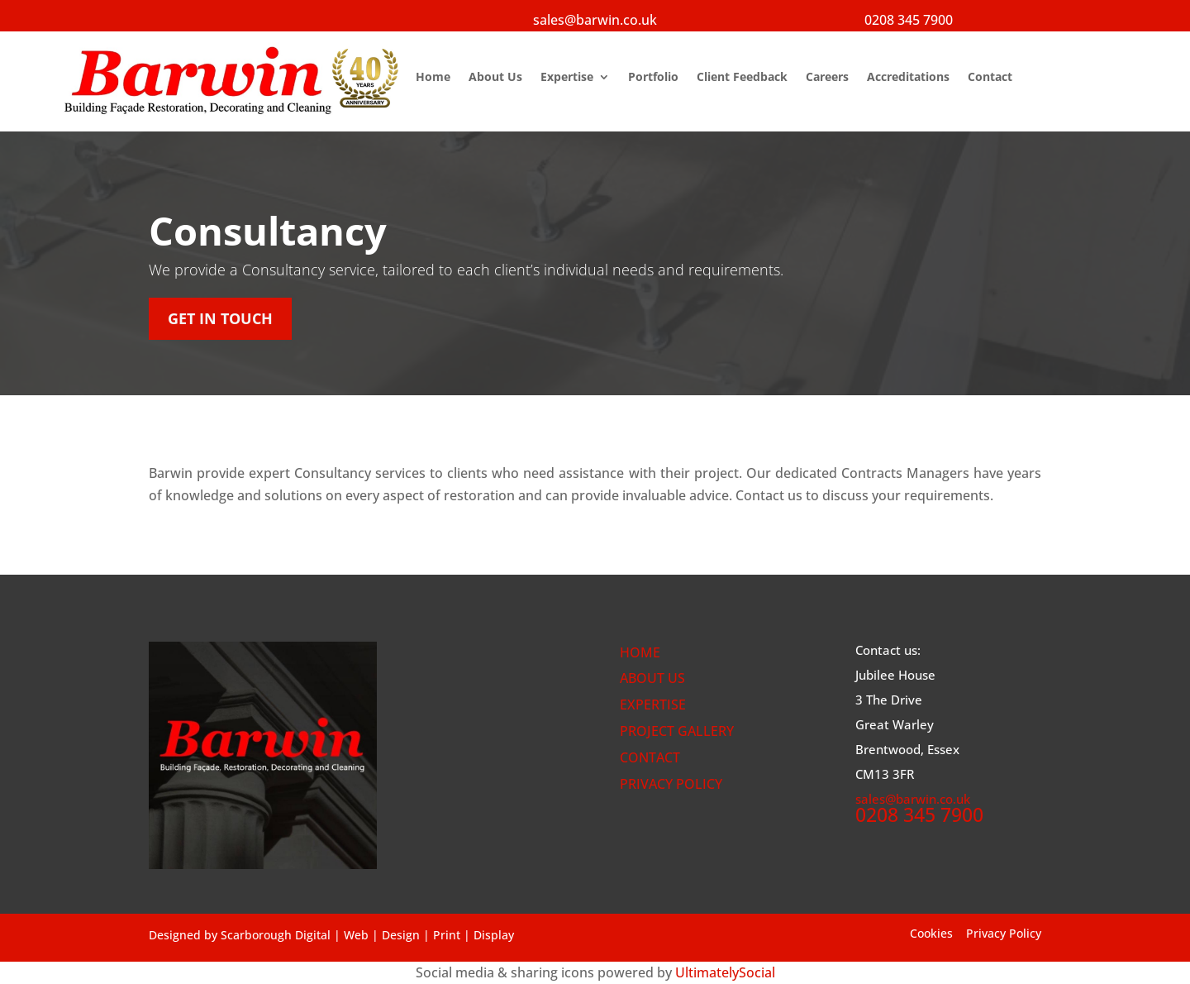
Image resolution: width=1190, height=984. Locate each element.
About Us (495, 77)
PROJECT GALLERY (677, 731)
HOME (640, 652)
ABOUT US (652, 678)
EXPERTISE (653, 704)
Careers (827, 77)
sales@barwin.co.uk (595, 20)
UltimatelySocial (725, 972)
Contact (990, 77)
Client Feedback (742, 77)
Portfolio (653, 77)
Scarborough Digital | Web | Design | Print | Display (367, 935)
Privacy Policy (1003, 933)
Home (433, 77)
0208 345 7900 (908, 20)
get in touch (220, 318)
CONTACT (650, 757)
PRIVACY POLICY (671, 784)
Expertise (566, 77)
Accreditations (908, 77)
